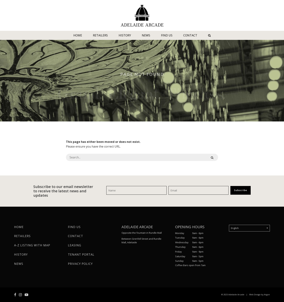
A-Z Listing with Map (32, 245)
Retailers (100, 35)
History (125, 35)
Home (77, 35)
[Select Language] (249, 228)
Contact (190, 35)
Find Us (166, 35)
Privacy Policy (80, 264)
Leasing (74, 245)
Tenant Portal (81, 255)
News (146, 35)
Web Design (255, 294)
